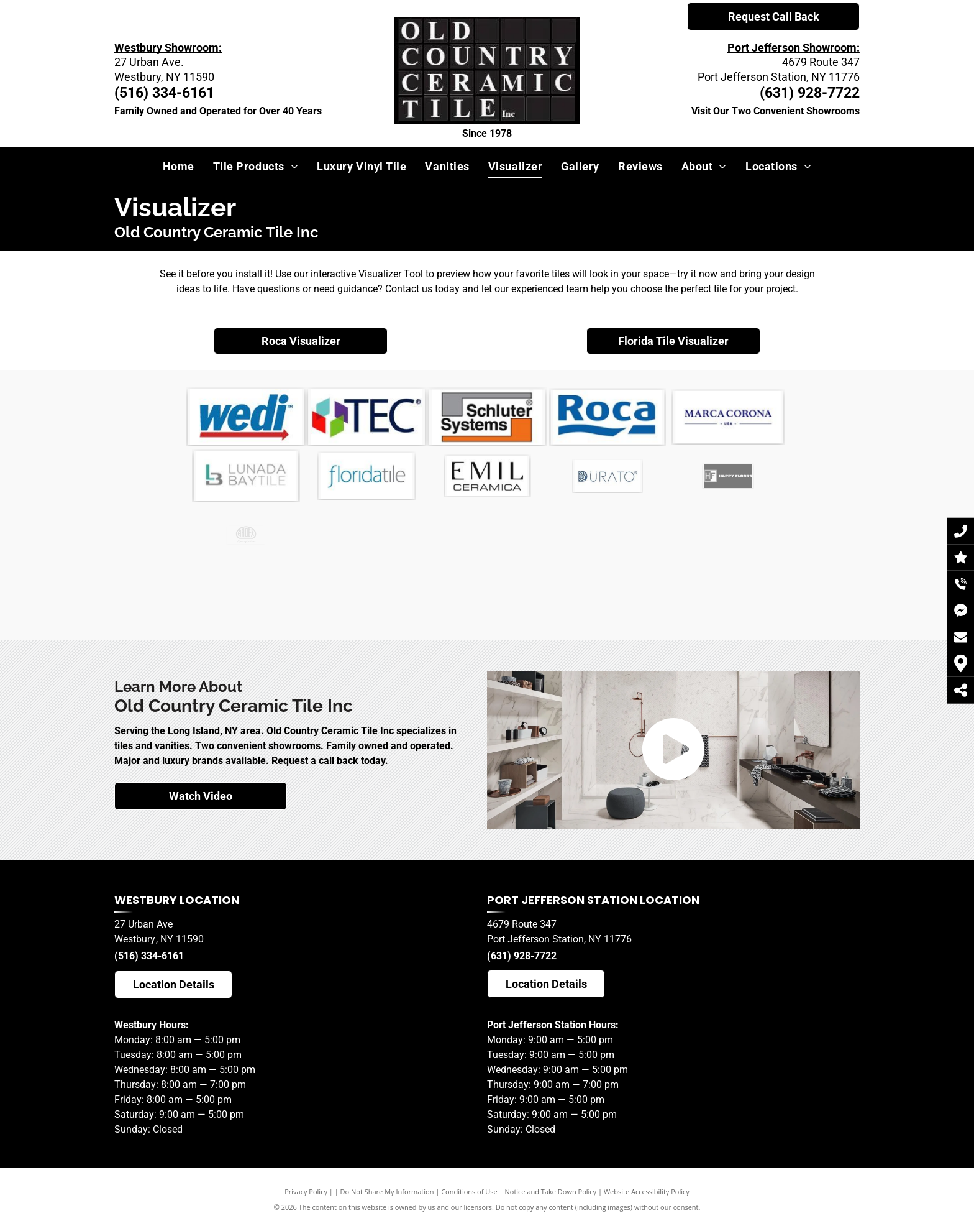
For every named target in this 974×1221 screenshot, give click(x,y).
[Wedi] (246, 417)
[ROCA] (608, 417)
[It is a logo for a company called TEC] (366, 417)
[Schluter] (486, 416)
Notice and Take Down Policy (551, 1191)
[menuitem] (178, 166)
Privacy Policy (305, 1191)
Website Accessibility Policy (647, 1191)
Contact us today (422, 289)
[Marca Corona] (728, 417)
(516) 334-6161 (149, 956)
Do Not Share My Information (387, 1191)
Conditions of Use (469, 1191)
